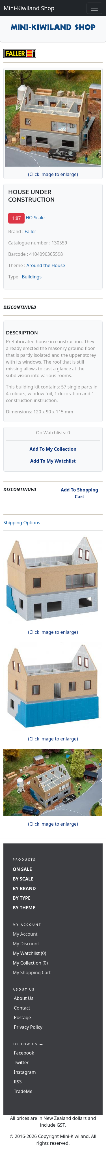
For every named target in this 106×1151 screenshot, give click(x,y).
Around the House (45, 265)
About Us (23, 998)
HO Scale (35, 217)
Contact (22, 1008)
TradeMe (23, 1091)
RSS (18, 1082)
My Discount (26, 943)
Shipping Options (21, 522)
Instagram (25, 1072)
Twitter (21, 1062)
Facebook (24, 1053)
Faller (30, 231)
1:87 (16, 218)
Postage (22, 1017)
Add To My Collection (53, 449)
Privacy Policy (28, 1027)
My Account (25, 934)
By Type (22, 898)
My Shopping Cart (32, 972)
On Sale (22, 869)
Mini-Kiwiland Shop (29, 8)
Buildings (32, 277)
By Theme (24, 908)
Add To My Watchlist (53, 461)
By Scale (23, 879)
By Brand (24, 888)
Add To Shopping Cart (79, 493)
